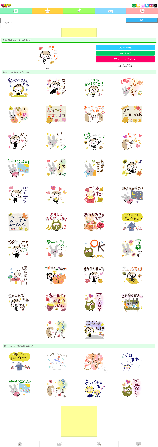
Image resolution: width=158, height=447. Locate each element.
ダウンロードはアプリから (125, 59)
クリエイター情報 (125, 48)
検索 (141, 20)
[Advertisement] (79, 31)
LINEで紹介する (125, 53)
